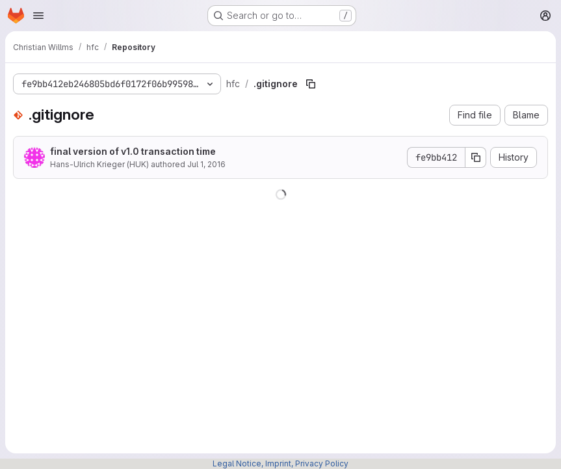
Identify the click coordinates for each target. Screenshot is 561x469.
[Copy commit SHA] (475, 157)
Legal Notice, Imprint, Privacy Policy (280, 463)
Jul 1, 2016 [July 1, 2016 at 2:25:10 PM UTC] (206, 164)
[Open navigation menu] (38, 15)
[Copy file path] (310, 84)
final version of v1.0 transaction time (133, 151)
